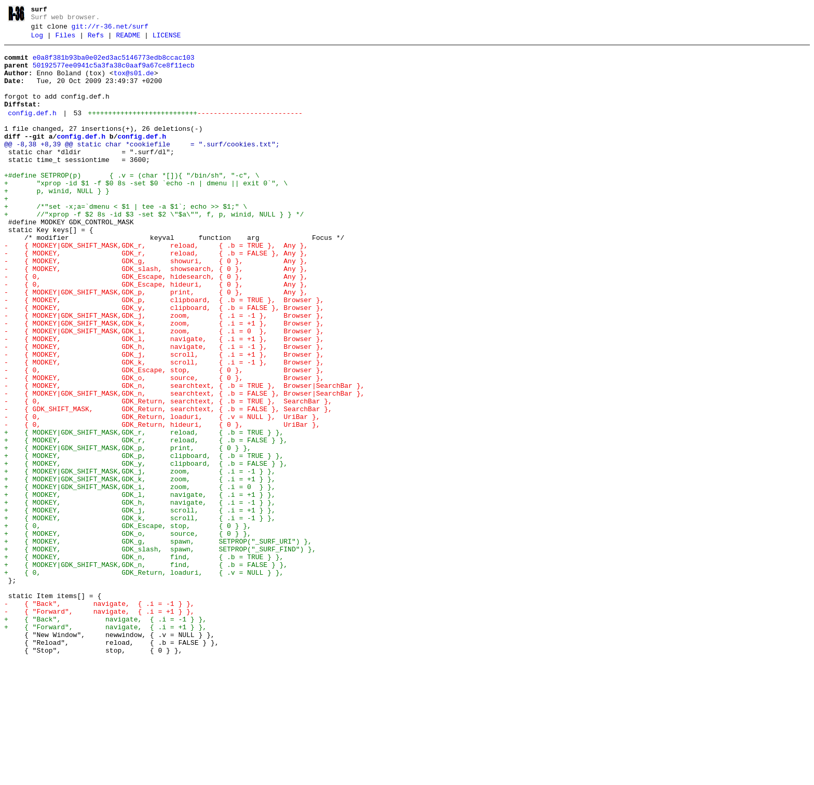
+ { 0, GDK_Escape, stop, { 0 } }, (127, 624)
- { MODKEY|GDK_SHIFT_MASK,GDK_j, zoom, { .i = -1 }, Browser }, (164, 371)
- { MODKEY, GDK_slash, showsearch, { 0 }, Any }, (156, 315)
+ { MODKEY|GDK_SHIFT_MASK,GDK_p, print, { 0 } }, (127, 530)
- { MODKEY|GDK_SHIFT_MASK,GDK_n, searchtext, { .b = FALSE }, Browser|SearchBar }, (184, 465)
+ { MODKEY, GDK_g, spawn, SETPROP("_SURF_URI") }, (158, 642)
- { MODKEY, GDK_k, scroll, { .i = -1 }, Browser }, (164, 427)
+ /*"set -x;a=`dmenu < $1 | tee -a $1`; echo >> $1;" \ (125, 241)
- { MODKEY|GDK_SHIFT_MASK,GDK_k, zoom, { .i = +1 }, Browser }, (164, 381)
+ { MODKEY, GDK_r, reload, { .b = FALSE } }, (146, 521)
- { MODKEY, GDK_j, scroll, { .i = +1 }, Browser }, (164, 418)
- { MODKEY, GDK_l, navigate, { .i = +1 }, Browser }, (164, 399)
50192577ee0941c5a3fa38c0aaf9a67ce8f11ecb (114, 73)
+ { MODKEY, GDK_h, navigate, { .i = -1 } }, (140, 596)
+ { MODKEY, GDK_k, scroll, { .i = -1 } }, (140, 614)
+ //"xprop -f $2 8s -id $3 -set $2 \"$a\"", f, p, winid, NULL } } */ (154, 250)
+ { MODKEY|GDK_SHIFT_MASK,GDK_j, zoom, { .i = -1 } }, (140, 558)
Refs (96, 40)
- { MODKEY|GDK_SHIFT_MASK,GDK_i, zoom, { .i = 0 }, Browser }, (164, 390)
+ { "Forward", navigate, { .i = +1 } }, (105, 745)
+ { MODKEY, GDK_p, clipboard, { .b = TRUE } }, (143, 540)
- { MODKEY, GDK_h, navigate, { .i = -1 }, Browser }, (164, 409)
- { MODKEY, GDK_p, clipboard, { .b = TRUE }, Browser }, (164, 353)
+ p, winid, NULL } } (57, 222)
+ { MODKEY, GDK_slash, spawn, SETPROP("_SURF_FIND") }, (160, 652)
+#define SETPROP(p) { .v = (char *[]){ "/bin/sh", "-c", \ (131, 203)
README (128, 40)
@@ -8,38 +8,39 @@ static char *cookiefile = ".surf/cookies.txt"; (141, 166)
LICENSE (167, 40)
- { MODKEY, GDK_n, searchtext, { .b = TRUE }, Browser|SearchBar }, (184, 456)
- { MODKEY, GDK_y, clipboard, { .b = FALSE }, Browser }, (164, 362)
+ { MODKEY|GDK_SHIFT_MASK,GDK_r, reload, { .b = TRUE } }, (143, 512)
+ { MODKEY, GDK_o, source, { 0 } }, (127, 633)
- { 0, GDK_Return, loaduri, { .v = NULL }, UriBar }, (162, 493)
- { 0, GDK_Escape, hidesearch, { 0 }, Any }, (156, 325)
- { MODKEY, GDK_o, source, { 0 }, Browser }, (164, 446)
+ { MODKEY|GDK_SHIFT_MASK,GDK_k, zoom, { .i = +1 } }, (140, 568)
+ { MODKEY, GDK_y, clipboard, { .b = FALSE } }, (146, 549)
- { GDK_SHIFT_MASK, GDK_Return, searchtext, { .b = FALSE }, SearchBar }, (168, 484)
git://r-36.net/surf (110, 29)
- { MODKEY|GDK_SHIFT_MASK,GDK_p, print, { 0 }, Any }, (156, 343)
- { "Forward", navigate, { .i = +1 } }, (99, 727)
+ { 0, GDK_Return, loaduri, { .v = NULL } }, (143, 680)
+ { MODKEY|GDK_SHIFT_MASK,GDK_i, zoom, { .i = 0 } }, (140, 577)
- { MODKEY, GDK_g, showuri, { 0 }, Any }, (156, 306)
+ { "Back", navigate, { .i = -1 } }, (105, 736)
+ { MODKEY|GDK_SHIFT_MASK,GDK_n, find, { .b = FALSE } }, (146, 670)
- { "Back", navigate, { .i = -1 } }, (99, 717)
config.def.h (32, 130)
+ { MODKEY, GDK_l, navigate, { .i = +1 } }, (140, 586)
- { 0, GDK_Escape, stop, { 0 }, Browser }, (164, 437)
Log (37, 40)
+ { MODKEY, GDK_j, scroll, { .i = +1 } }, (140, 605)
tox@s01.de (134, 82)
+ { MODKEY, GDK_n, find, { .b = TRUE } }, (143, 661)
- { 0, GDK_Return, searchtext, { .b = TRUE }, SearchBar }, (168, 474)
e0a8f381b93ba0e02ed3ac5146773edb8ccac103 (114, 64)
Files (65, 40)
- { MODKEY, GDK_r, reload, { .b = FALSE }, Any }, (156, 297)
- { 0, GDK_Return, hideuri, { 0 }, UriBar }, (162, 502)
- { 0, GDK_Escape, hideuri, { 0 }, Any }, (156, 334)
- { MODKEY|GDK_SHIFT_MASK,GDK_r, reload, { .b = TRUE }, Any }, (156, 287)
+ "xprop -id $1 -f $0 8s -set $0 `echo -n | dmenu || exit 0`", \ (146, 213)
